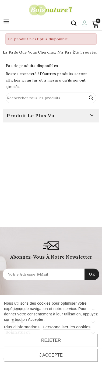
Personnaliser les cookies (67, 327)
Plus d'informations (22, 327)
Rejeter (51, 340)
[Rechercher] (51, 98)
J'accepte (51, 355)
